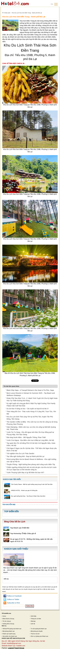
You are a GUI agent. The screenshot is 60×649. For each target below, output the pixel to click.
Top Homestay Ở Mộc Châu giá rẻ (23, 533)
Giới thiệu (33, 616)
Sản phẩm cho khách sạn (10, 636)
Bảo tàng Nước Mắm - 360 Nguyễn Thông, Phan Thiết (26, 437)
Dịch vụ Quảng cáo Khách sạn (39, 636)
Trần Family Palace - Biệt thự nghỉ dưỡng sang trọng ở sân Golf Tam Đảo (31, 484)
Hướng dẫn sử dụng (8, 623)
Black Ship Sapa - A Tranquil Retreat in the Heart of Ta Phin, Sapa (30, 390)
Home (4, 616)
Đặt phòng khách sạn (9, 631)
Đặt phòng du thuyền (37, 631)
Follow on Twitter (13, 599)
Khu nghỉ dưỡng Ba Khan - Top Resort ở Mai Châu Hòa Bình (28, 496)
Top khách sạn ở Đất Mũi (19, 528)
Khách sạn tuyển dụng (9, 633)
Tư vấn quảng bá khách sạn (38, 628)
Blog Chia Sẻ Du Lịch (14, 521)
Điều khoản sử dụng (8, 618)
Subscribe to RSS (13, 603)
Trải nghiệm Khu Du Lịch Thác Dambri (20, 453)
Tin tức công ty (7, 621)
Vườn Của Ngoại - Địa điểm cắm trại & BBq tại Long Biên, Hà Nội (30, 440)
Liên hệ (33, 623)
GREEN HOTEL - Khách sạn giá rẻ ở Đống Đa (24, 490)
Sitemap (33, 621)
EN (52, 4)
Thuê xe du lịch (35, 633)
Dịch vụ (4, 625)
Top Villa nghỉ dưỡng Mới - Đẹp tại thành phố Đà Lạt (25, 456)
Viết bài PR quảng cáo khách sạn (12, 628)
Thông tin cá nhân (36, 618)
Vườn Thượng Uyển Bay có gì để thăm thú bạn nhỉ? (25, 472)
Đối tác (6, 579)
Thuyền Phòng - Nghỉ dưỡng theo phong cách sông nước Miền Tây (31, 464)
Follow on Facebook (14, 596)
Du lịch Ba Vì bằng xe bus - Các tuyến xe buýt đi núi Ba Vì (27, 409)
